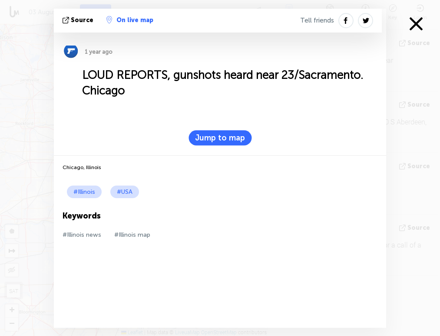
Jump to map (220, 138)
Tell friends (317, 20)
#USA (124, 192)
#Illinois (84, 192)
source (78, 20)
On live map (129, 20)
